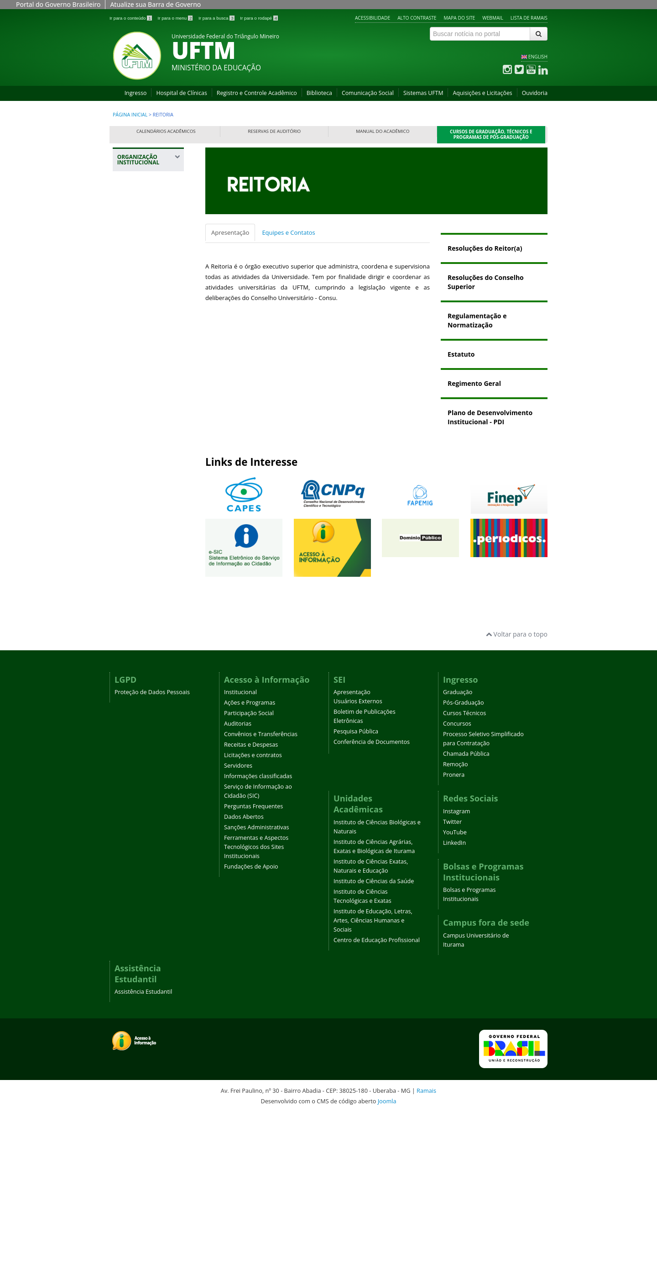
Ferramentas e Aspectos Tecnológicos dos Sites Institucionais (256, 1009)
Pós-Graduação (463, 864)
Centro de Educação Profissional (377, 1101)
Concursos (457, 885)
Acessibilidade (372, 18)
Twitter (452, 983)
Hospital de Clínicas (181, 93)
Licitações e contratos (253, 917)
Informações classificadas (258, 938)
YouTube (455, 993)
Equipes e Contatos (288, 232)
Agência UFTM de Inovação (147, 729)
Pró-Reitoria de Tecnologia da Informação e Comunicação (144, 580)
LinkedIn (454, 1004)
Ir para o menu (175, 18)
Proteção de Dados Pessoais (152, 854)
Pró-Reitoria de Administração (144, 412)
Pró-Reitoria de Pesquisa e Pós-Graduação (145, 542)
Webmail (492, 18)
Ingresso (136, 93)
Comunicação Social (368, 93)
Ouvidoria (535, 93)
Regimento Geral (474, 383)
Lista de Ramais (529, 18)
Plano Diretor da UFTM (145, 302)
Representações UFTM (144, 325)
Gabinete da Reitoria (150, 244)
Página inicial (130, 114)
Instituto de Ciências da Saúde (374, 1042)
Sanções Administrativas (256, 989)
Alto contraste (416, 18)
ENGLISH (538, 56)
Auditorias (237, 885)
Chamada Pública (466, 915)
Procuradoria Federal (140, 279)
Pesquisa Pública (356, 893)
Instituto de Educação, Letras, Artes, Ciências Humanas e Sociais (373, 1082)
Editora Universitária (141, 668)
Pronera (453, 936)
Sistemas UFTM (423, 93)
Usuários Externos (358, 863)
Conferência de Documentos (372, 903)
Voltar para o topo (517, 795)
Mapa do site (459, 18)
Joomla (387, 1262)
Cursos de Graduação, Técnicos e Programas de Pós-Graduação (491, 134)
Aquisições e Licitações (482, 93)
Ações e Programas (249, 864)
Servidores (238, 927)
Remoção (455, 926)
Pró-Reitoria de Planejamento (144, 515)
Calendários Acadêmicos (166, 131)
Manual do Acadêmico (382, 131)
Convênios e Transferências (260, 896)
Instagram (456, 972)
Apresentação (230, 232)
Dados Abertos (244, 978)
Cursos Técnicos (464, 875)
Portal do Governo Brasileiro (58, 4)
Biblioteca (319, 93)
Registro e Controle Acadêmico (257, 93)
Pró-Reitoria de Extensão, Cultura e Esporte (148, 463)
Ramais (426, 1252)
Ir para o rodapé (259, 18)
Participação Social (249, 875)
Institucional (240, 854)
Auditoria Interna (145, 260)
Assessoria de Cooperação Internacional (142, 640)
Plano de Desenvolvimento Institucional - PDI (490, 417)
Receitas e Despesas (251, 906)
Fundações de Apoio (251, 1028)
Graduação (457, 854)
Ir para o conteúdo (131, 18)
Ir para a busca (216, 18)
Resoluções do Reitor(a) (485, 248)
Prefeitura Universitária (141, 612)
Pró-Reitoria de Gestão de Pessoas (149, 492)
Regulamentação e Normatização (477, 320)
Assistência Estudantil (143, 1153)
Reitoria (134, 227)
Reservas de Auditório (274, 131)
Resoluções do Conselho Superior (486, 282)
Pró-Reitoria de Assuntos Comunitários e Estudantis (144, 380)
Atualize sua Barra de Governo (155, 4)
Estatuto (461, 354)
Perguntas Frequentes (253, 968)
